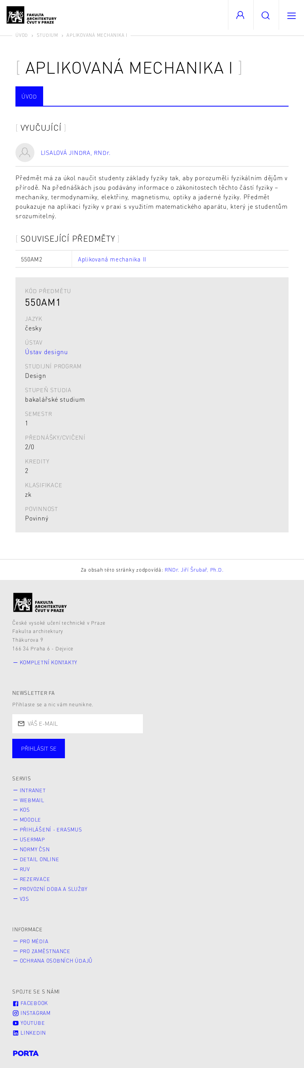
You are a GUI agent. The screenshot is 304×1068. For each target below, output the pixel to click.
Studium (47, 35)
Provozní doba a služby (54, 889)
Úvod (21, 35)
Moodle (31, 819)
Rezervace (35, 879)
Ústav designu (46, 351)
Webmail (32, 800)
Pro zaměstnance (45, 951)
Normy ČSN (35, 849)
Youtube (28, 1023)
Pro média (34, 941)
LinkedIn (29, 1033)
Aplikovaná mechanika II (112, 259)
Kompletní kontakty (49, 662)
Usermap (32, 839)
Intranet (33, 790)
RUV (25, 869)
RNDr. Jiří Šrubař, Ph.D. (194, 569)
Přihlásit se (39, 748)
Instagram (31, 1013)
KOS (25, 810)
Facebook (30, 1003)
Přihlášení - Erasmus (51, 829)
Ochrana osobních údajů (56, 960)
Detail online (39, 859)
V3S (24, 899)
